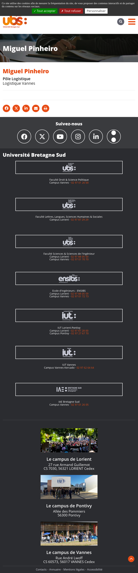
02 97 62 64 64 (85, 367)
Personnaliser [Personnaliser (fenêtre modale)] (96, 11)
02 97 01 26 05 (80, 404)
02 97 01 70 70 (80, 259)
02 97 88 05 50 (79, 256)
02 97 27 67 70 (80, 333)
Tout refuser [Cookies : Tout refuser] (71, 11)
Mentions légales (73, 569)
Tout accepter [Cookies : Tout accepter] (45, 11)
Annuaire (55, 569)
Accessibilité (94, 569)
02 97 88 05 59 (79, 293)
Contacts (41, 569)
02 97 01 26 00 (80, 182)
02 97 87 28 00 (79, 330)
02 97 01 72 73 (80, 296)
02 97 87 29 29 (79, 219)
